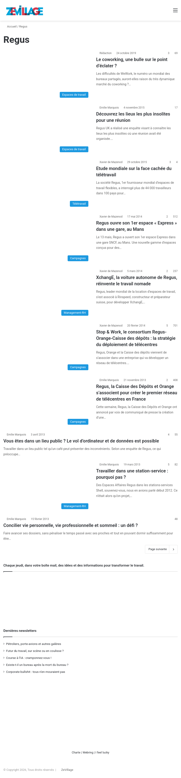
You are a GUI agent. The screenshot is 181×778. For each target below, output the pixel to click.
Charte (76, 752)
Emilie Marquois (109, 107)
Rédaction (106, 53)
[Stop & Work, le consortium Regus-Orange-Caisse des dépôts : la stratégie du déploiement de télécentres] (47, 347)
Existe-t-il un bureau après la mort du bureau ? (37, 665)
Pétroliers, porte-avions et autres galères (33, 644)
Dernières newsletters (20, 631)
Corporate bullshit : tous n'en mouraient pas (35, 672)
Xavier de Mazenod (111, 162)
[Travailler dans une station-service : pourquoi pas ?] (47, 486)
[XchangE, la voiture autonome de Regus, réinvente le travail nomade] (47, 293)
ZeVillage (67, 769)
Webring (87, 752)
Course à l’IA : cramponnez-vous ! (28, 658)
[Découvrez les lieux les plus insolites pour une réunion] (47, 129)
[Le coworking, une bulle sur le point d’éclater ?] (47, 75)
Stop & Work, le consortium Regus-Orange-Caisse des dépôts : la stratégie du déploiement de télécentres (136, 338)
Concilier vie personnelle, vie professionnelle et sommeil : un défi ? (70, 525)
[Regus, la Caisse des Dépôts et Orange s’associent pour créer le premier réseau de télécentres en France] (47, 402)
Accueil (10, 26)
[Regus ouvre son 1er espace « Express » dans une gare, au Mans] (47, 238)
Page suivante (161, 549)
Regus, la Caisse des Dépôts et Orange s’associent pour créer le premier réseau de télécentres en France (136, 393)
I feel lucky (102, 752)
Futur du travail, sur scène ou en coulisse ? (35, 651)
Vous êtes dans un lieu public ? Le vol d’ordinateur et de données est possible (81, 441)
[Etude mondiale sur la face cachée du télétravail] (47, 184)
